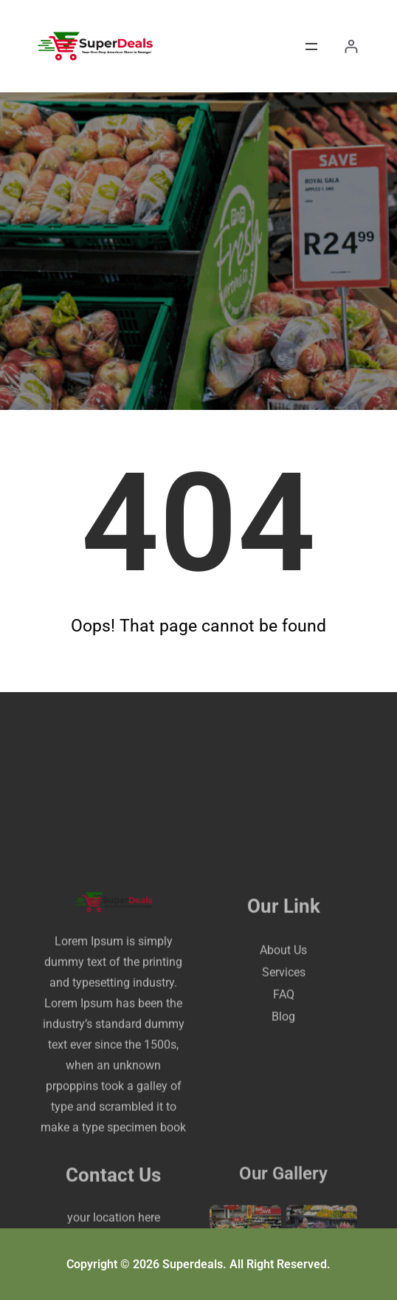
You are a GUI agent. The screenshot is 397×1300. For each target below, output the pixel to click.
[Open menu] (311, 46)
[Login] (350, 46)
